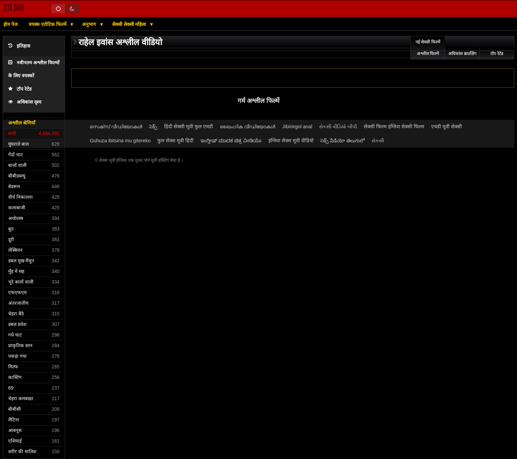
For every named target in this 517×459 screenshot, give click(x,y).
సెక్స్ (153, 126)
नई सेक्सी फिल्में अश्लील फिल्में (427, 48)
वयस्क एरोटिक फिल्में (48, 24)
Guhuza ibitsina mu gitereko (120, 140)
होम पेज (10, 24)
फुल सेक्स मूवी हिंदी (175, 140)
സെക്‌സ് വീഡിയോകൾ (116, 126)
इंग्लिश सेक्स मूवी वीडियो (291, 140)
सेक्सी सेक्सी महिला (130, 24)
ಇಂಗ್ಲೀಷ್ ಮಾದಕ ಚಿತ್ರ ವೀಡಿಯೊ (231, 140)
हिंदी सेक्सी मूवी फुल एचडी (188, 126)
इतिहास (19, 46)
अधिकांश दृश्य (24, 102)
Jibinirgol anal (297, 126)
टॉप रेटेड (19, 89)
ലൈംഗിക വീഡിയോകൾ (247, 126)
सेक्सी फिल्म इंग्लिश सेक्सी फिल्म (394, 126)
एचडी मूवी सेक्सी (446, 126)
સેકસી (378, 140)
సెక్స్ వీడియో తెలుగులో (342, 140)
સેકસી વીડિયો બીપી (338, 126)
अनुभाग (89, 24)
